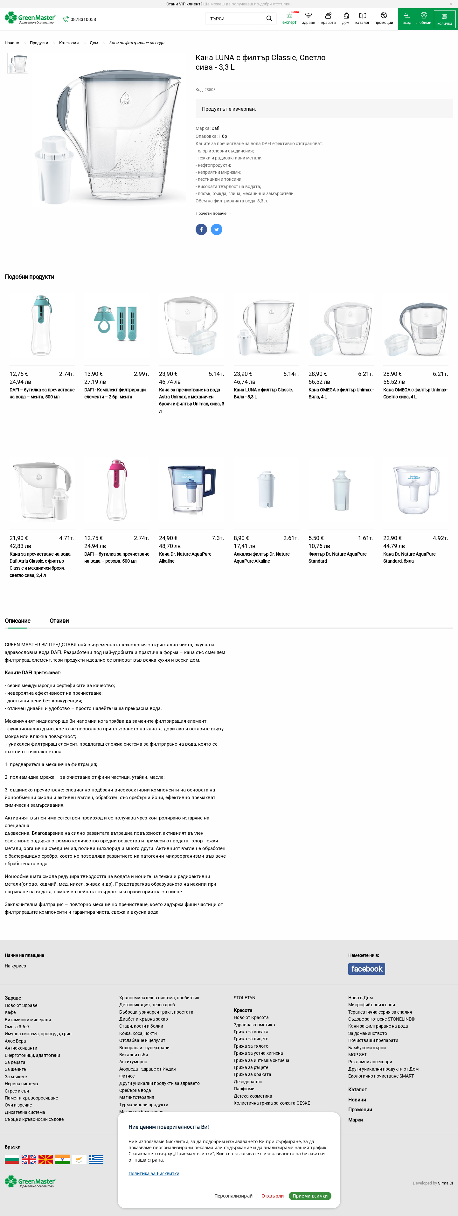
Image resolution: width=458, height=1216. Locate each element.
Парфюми (244, 1088)
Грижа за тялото (251, 1046)
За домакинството (367, 1033)
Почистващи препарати (373, 1040)
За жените (15, 1069)
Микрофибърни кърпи (371, 1004)
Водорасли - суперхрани (144, 1047)
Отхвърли (272, 1196)
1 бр (223, 136)
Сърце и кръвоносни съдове (34, 1119)
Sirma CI (445, 1183)
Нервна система (21, 1083)
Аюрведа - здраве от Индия (147, 1069)
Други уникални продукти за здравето (159, 1083)
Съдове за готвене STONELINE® (381, 1019)
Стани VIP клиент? (184, 4)
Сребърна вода (135, 1090)
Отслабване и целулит (142, 1040)
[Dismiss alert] (451, 4)
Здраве (13, 998)
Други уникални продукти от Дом (383, 1069)
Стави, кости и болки (141, 1026)
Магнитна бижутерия (141, 1111)
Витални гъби (133, 1054)
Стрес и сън (17, 1090)
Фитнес (127, 1076)
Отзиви (59, 620)
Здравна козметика (254, 1024)
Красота (243, 1010)
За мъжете (16, 1076)
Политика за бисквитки (153, 1173)
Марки (355, 1120)
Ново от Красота (251, 1017)
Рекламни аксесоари (370, 1061)
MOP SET (357, 1054)
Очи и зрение (18, 1104)
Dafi (215, 128)
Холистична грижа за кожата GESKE (272, 1103)
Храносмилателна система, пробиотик (159, 997)
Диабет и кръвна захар (143, 1019)
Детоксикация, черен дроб (147, 1004)
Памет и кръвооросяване (31, 1097)
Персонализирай (233, 1196)
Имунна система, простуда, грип (38, 1033)
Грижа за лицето (251, 1038)
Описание (18, 620)
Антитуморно (133, 1061)
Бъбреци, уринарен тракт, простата (156, 1012)
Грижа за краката (252, 1074)
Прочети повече (214, 213)
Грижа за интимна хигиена (261, 1060)
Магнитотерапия (136, 1097)
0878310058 (83, 19)
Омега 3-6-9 (17, 1026)
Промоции (360, 1110)
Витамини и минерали (28, 1019)
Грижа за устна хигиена (258, 1053)
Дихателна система (25, 1112)
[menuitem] (444, 19)
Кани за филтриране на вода (378, 1026)
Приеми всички (310, 1196)
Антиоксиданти (21, 1048)
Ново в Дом (360, 997)
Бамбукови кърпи (367, 1047)
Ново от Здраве (21, 1005)
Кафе (10, 1012)
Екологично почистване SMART (381, 1076)
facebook (366, 969)
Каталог (357, 1090)
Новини (357, 1100)
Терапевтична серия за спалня (380, 1012)
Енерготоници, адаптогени (32, 1055)
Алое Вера (15, 1041)
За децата (15, 1062)
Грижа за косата (251, 1031)
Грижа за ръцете (251, 1067)
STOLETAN (244, 997)
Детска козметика (253, 1096)
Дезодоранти (248, 1081)
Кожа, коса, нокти (138, 1033)
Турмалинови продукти (143, 1104)
